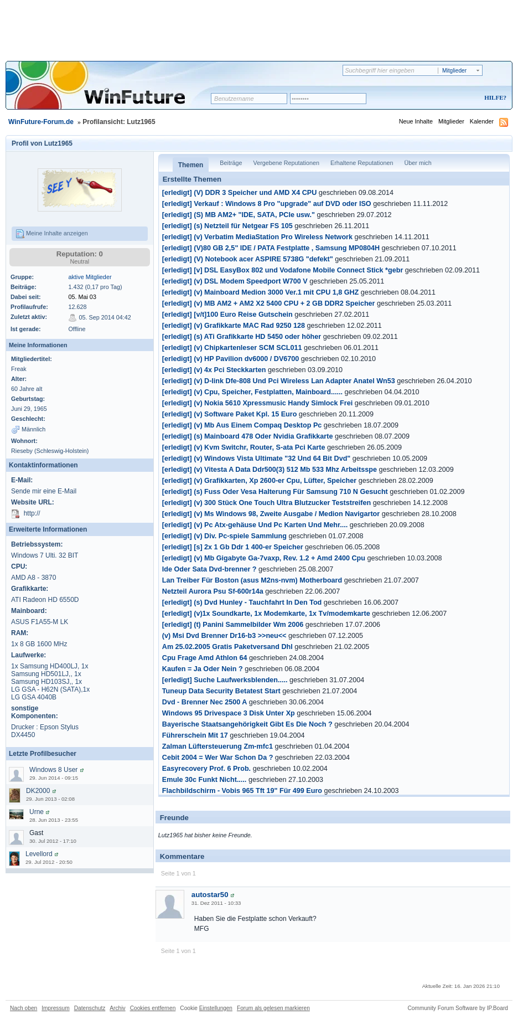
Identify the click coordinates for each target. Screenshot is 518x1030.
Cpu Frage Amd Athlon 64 (204, 658)
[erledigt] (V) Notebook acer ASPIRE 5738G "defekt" (247, 259)
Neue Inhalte (416, 121)
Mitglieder (451, 121)
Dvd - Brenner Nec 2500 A (204, 702)
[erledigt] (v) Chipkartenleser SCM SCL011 (232, 348)
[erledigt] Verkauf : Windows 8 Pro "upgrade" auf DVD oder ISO (267, 204)
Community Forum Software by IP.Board (457, 1008)
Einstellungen (215, 1008)
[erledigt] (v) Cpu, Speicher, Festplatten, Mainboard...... (252, 392)
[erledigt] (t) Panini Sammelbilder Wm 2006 (232, 625)
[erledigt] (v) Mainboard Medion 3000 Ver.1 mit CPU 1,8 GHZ (260, 292)
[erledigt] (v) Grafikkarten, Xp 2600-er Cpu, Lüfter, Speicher (259, 481)
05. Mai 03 (82, 296)
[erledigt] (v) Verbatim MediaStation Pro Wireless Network (257, 237)
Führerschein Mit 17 (195, 735)
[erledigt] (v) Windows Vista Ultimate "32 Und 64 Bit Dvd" (256, 458)
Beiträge (231, 162)
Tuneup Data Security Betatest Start (221, 691)
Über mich (417, 162)
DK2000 (38, 791)
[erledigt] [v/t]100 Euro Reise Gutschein (227, 314)
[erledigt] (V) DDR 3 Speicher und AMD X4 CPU (239, 193)
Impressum (55, 1008)
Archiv (117, 1008)
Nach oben (23, 1008)
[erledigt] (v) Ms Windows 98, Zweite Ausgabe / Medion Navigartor (272, 514)
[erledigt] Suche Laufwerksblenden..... (225, 680)
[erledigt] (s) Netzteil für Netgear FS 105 (227, 226)
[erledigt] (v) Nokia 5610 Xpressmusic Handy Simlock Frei (257, 403)
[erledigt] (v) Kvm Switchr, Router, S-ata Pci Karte (243, 447)
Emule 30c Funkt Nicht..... (204, 780)
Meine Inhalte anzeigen (51, 233)
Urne (36, 812)
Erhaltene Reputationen (361, 162)
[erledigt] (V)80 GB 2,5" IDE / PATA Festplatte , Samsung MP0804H (271, 248)
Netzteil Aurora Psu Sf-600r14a (212, 591)
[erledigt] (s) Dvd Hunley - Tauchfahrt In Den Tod (242, 602)
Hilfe (493, 97)
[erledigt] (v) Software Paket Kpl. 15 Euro (229, 414)
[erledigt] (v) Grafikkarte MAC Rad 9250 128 (233, 325)
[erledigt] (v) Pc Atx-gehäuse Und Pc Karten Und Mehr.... (255, 525)
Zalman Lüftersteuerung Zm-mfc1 (217, 746)
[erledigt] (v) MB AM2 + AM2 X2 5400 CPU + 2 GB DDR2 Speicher (268, 303)
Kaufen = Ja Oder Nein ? (202, 669)
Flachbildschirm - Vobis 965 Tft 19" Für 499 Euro (242, 791)
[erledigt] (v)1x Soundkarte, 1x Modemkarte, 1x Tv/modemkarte (266, 613)
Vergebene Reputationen (286, 162)
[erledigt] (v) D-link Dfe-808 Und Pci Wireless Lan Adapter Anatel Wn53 (278, 381)
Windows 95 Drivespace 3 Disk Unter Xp (228, 713)
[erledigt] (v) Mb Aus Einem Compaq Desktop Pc (242, 425)
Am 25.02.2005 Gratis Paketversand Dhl (227, 647)
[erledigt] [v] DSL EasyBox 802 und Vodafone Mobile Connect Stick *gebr (282, 270)
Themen (191, 165)
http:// (32, 514)
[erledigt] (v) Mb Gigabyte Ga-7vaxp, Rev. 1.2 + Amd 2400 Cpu (263, 558)
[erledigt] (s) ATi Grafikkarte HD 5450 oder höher (241, 337)
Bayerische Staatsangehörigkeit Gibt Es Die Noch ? (247, 724)
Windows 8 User (53, 770)
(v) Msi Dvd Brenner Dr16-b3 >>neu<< (224, 636)
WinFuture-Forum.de (41, 122)
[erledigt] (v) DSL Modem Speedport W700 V (235, 281)
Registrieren (449, 98)
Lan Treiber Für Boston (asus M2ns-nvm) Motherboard (252, 580)
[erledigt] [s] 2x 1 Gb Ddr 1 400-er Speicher (232, 547)
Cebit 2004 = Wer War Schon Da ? (217, 757)
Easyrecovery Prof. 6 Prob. (206, 768)
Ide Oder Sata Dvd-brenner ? (209, 569)
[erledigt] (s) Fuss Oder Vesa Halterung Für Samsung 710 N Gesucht (275, 492)
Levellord (39, 854)
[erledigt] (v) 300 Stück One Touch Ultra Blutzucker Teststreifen (266, 503)
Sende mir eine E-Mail (43, 491)
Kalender (482, 121)
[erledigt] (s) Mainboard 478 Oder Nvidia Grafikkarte (247, 436)
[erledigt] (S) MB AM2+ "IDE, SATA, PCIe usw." (238, 215)
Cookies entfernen (153, 1008)
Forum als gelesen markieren (273, 1008)
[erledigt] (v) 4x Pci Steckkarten (214, 370)
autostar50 (210, 894)
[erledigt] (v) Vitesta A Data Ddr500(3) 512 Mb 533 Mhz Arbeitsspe (269, 469)
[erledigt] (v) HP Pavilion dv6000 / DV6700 (230, 359)
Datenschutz (90, 1008)
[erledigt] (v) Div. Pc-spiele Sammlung (224, 536)
